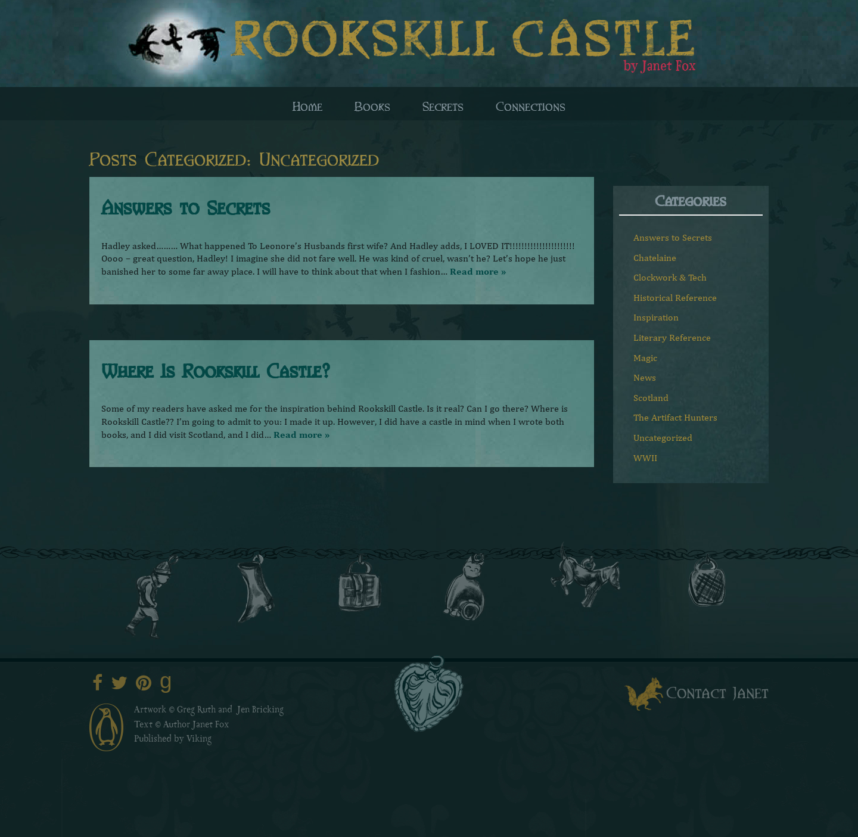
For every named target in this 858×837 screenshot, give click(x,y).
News (644, 377)
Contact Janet (717, 691)
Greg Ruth (196, 710)
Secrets (443, 105)
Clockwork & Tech (670, 277)
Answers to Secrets (185, 206)
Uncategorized (662, 437)
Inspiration (656, 317)
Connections (530, 105)
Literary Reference (672, 337)
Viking (199, 740)
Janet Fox (210, 725)
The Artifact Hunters (675, 417)
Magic (645, 358)
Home (307, 105)
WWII (645, 458)
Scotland (651, 398)
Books (372, 105)
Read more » (478, 271)
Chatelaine (654, 258)
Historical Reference (675, 298)
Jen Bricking (260, 710)
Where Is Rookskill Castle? (215, 369)
